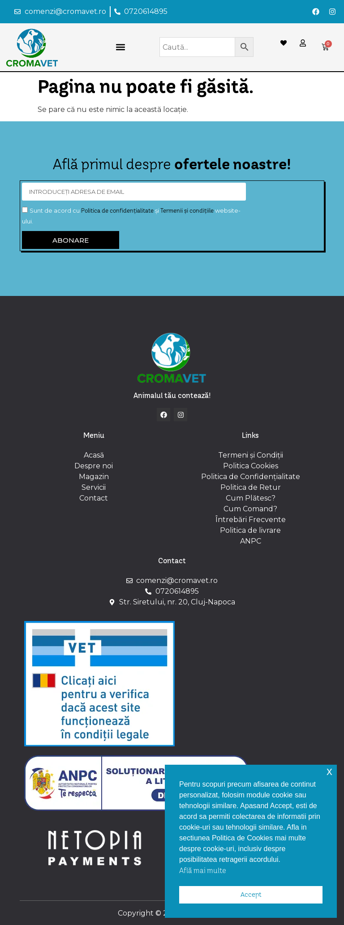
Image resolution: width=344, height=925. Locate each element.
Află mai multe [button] (202, 870)
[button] (120, 47)
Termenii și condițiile (187, 210)
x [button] (329, 771)
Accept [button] (251, 895)
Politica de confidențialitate (117, 210)
